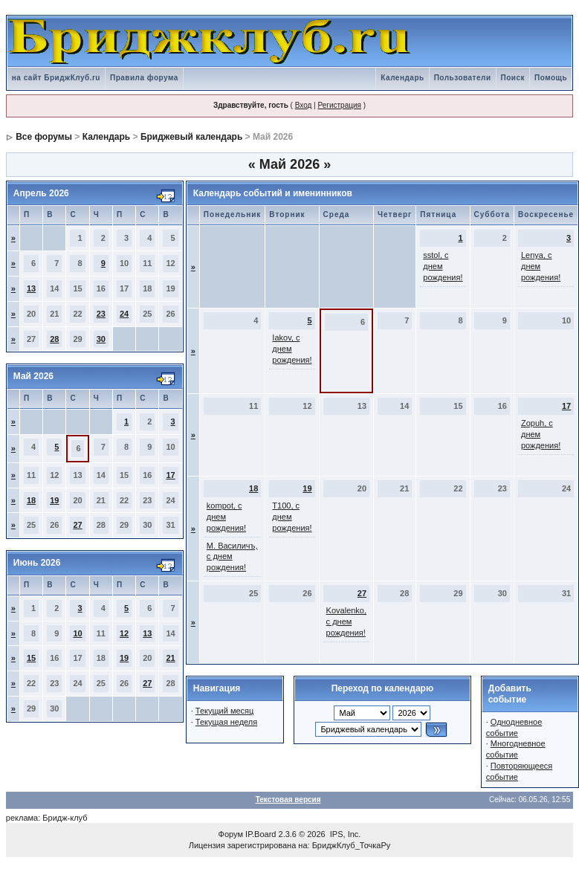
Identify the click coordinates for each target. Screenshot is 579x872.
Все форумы (44, 137)
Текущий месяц (224, 710)
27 (77, 524)
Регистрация (338, 105)
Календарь (402, 78)
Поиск (513, 78)
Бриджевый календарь (191, 137)
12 (124, 633)
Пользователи (462, 78)
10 (77, 633)
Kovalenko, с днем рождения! (346, 621)
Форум (231, 834)
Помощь (550, 78)
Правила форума (144, 78)
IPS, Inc (344, 834)
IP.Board (260, 834)
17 (170, 475)
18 (31, 500)
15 (31, 657)
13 (31, 288)
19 (54, 500)
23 (101, 313)
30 (101, 339)
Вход (303, 105)
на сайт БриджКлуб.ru (56, 78)
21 (170, 657)
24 (124, 313)
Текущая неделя (226, 721)
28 (54, 339)
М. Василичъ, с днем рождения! (232, 556)
